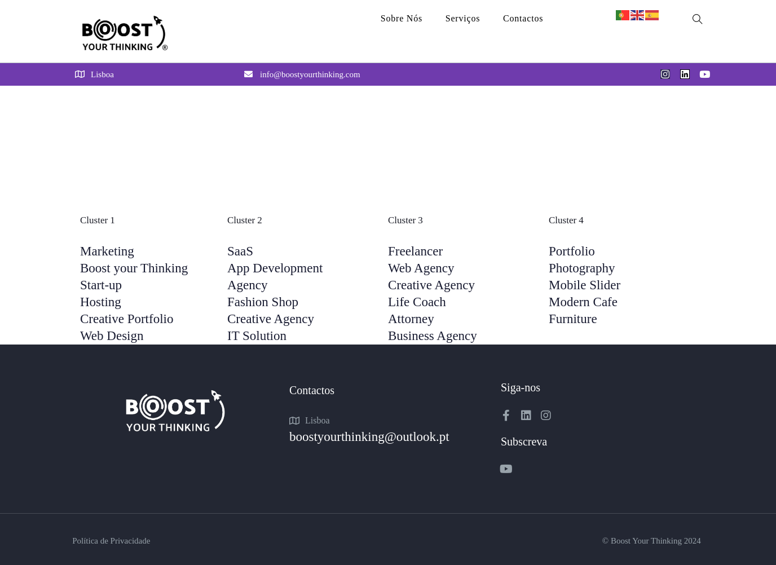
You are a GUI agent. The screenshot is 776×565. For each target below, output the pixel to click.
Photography (582, 268)
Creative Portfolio (126, 319)
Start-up (101, 285)
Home (85, 110)
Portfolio (572, 251)
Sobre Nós (401, 18)
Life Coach (417, 302)
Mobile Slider (584, 285)
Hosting (100, 302)
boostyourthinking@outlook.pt (369, 437)
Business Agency (432, 336)
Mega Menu (131, 110)
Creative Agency (270, 319)
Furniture (573, 319)
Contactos (523, 18)
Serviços (463, 18)
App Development (275, 268)
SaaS (240, 251)
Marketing (107, 251)
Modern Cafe (583, 302)
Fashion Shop (262, 302)
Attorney (411, 319)
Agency (247, 285)
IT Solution (256, 336)
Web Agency (421, 268)
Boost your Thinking (134, 268)
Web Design (111, 336)
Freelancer (415, 251)
